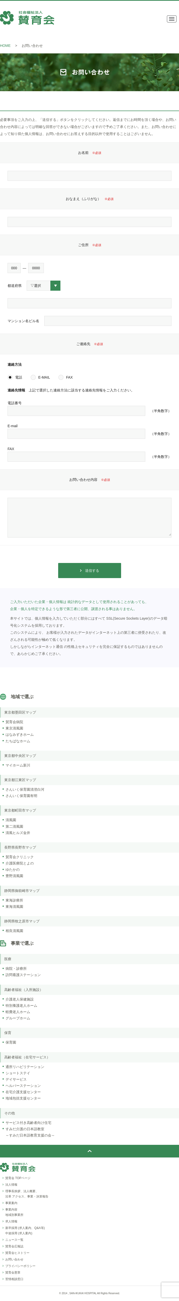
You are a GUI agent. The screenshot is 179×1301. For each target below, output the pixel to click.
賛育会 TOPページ (17, 1178)
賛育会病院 (14, 722)
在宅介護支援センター (23, 1092)
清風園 (11, 820)
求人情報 (11, 1221)
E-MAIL (44, 377)
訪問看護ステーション (23, 975)
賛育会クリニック (20, 857)
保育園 (11, 1042)
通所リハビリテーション (25, 1067)
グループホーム (18, 1018)
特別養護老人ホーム (21, 1006)
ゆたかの (13, 870)
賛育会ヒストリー (17, 1253)
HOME (5, 46)
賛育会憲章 (12, 1272)
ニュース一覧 (14, 1240)
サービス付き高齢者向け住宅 (28, 1123)
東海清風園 (14, 907)
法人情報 (11, 1184)
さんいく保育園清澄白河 (25, 789)
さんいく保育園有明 (21, 796)
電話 (18, 377)
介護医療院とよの (20, 863)
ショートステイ (18, 1073)
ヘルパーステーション (23, 1086)
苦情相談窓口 (14, 1279)
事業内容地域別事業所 (14, 1212)
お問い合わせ (14, 1259)
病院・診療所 (16, 968)
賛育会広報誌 (14, 1246)
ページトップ (89, 1151)
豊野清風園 (14, 876)
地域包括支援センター (23, 1098)
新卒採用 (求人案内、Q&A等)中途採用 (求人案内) (25, 1230)
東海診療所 (14, 900)
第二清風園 (14, 826)
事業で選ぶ (22, 943)
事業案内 (11, 1203)
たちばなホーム (18, 741)
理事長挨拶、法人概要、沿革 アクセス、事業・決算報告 (26, 1193)
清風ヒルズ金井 (18, 833)
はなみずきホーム (20, 734)
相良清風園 (14, 931)
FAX (69, 377)
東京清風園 (14, 728)
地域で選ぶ (22, 696)
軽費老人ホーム (18, 1012)
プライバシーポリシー (20, 1266)
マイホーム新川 (18, 765)
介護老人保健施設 (20, 999)
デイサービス (16, 1079)
